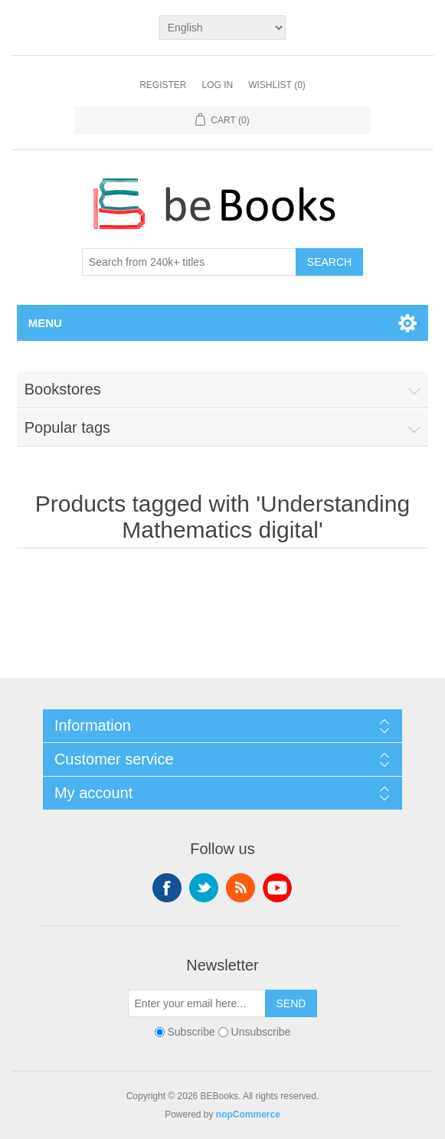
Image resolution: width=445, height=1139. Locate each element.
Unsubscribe (261, 1032)
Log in (217, 85)
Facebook (167, 887)
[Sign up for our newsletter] (197, 1003)
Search (329, 262)
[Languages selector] (222, 27)
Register (162, 85)
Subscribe (190, 1032)
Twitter (203, 887)
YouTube (277, 887)
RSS (240, 887)
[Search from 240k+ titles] (189, 262)
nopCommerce (248, 1114)
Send (291, 1003)
